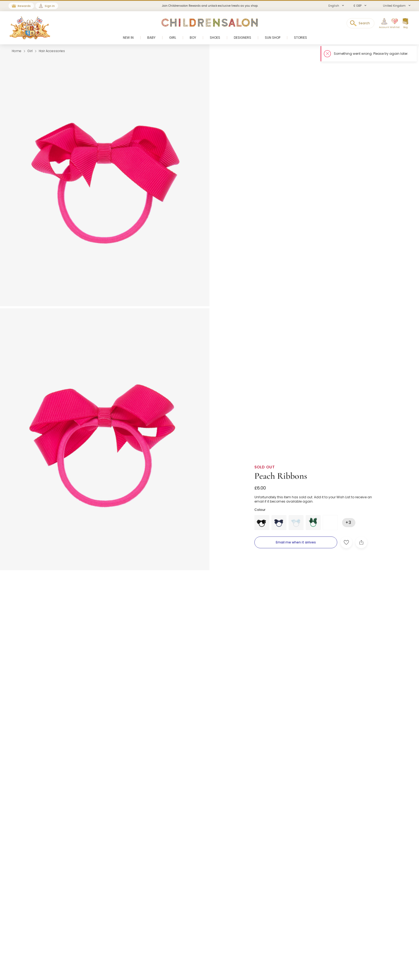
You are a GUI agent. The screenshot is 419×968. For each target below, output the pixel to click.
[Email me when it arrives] (295, 542)
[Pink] (330, 522)
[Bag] (405, 23)
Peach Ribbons (280, 476)
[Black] (261, 522)
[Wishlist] (393, 23)
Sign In (50, 6)
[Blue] (278, 522)
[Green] (313, 522)
